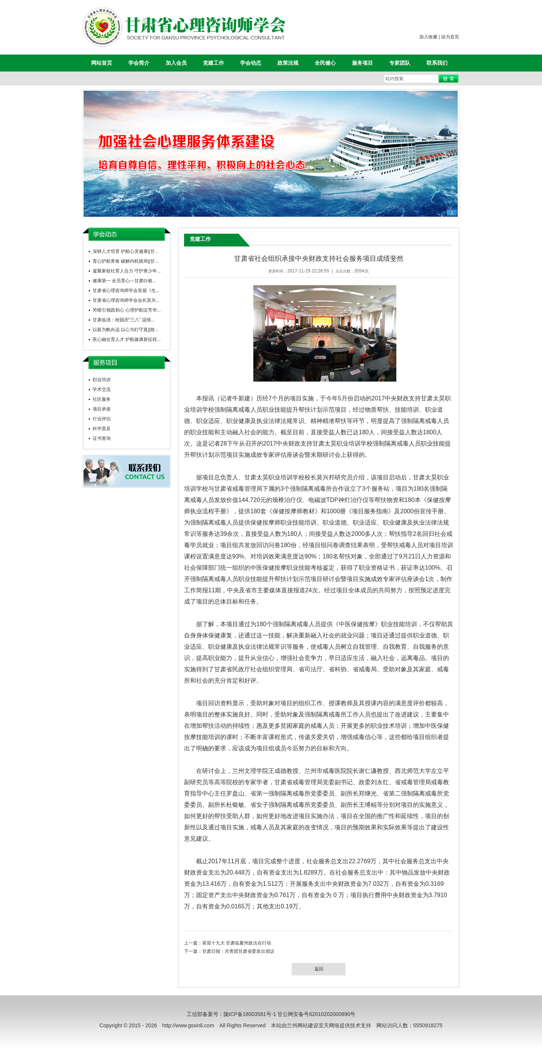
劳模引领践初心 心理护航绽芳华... (127, 310)
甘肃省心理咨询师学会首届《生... (126, 290)
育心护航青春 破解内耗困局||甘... (126, 261)
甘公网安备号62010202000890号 (316, 1014)
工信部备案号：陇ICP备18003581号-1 (231, 1014)
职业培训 (102, 379)
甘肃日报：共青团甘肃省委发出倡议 (238, 951)
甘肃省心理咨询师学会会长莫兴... (126, 300)
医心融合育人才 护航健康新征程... (127, 339)
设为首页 (450, 37)
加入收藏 (428, 37)
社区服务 (102, 399)
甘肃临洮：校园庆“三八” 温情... (124, 319)
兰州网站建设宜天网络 (313, 1025)
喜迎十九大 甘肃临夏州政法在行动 (236, 943)
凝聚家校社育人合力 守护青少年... (127, 271)
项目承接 (102, 409)
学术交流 (102, 389)
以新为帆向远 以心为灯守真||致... (126, 329)
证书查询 (102, 438)
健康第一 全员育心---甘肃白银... (124, 280)
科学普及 (102, 428)
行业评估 (102, 418)
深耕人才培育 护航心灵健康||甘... (126, 251)
